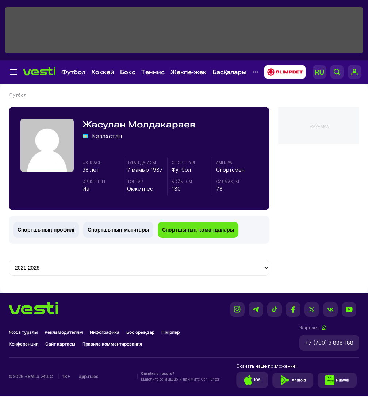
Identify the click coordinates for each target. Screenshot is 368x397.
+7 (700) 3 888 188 (329, 343)
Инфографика (104, 332)
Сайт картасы (60, 344)
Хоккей (102, 72)
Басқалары (229, 72)
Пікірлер (170, 332)
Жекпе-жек (188, 72)
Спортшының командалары (198, 229)
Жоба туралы (23, 332)
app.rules (89, 376)
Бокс (127, 72)
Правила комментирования (112, 344)
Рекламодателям (64, 332)
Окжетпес (140, 189)
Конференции (23, 344)
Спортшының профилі (46, 229)
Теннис (153, 72)
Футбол (73, 72)
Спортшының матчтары (118, 229)
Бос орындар (140, 332)
